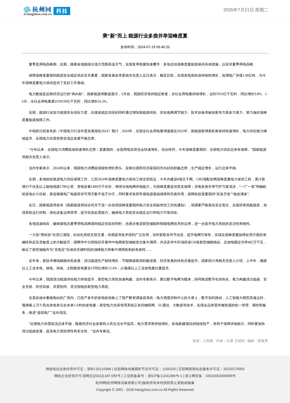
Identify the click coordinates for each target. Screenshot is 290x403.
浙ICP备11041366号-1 (165, 376)
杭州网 (101, 383)
